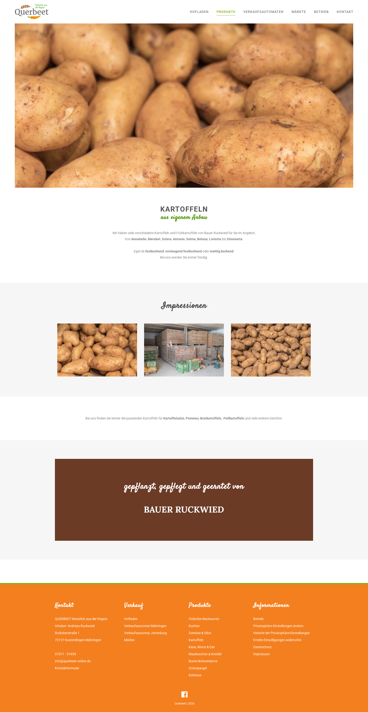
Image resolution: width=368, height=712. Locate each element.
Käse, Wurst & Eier (202, 647)
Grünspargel (198, 668)
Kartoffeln (196, 640)
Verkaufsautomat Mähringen (145, 626)
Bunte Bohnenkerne (203, 661)
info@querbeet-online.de (73, 661)
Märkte (129, 640)
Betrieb (258, 619)
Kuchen (194, 626)
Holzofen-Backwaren (204, 619)
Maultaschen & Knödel (205, 654)
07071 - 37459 (65, 654)
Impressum (261, 654)
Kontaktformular (67, 668)
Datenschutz (262, 647)
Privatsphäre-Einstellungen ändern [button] (278, 626)
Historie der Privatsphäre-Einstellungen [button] (281, 633)
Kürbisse (195, 675)
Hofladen (131, 619)
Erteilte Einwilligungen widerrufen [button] (277, 640)
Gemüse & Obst (200, 633)
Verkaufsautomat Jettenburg (145, 633)
